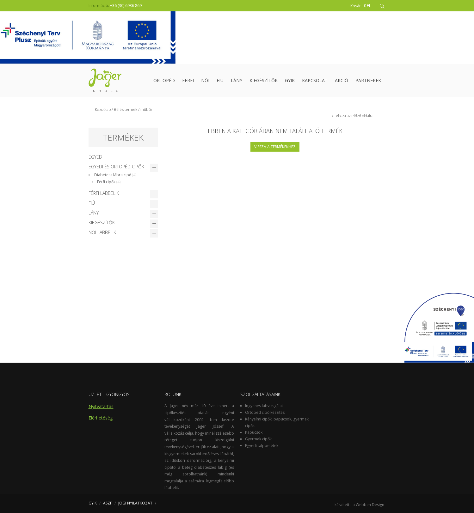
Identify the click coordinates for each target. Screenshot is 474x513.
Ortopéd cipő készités (265, 412)
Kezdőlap (103, 109)
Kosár (361, 6)
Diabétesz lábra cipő (112, 175)
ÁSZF (107, 503)
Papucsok (253, 432)
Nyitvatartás (101, 406)
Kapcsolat (315, 80)
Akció (341, 80)
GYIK (290, 80)
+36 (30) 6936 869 (126, 5)
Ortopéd (164, 80)
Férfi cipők (106, 181)
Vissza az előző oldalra (354, 115)
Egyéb (95, 157)
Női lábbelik (102, 232)
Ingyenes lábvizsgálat (264, 405)
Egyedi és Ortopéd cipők (116, 167)
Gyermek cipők (258, 439)
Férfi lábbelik (104, 193)
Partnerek (368, 80)
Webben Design (370, 504)
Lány (236, 80)
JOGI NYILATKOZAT (135, 503)
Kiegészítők (263, 80)
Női (205, 80)
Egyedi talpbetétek (261, 445)
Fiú (220, 80)
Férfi (188, 80)
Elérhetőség (101, 418)
